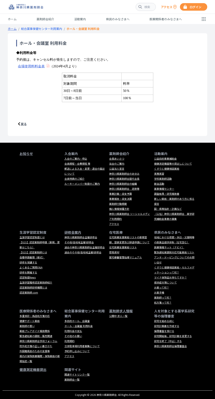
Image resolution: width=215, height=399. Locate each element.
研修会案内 (72, 232)
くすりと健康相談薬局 (166, 168)
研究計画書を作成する (166, 326)
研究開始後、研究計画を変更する (173, 336)
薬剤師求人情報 (121, 310)
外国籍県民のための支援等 (35, 351)
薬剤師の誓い (27, 326)
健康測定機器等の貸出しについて (173, 163)
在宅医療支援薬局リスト (123, 247)
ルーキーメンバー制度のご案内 (82, 183)
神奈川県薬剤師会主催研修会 (80, 237)
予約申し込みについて (77, 351)
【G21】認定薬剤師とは (33, 252)
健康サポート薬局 (30, 321)
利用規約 (69, 341)
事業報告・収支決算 (120, 198)
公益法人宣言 (116, 168)
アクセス (114, 224)
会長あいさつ (116, 158)
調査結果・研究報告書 (166, 193)
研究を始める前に (164, 321)
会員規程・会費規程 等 (77, 163)
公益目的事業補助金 (165, 158)
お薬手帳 (159, 292)
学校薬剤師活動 (163, 178)
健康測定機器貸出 (33, 369)
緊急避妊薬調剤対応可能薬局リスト (174, 252)
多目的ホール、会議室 (77, 321)
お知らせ (26, 153)
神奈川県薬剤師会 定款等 (124, 188)
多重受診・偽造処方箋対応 (35, 316)
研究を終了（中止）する (168, 341)
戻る (24, 124)
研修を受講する (28, 262)
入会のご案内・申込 (75, 158)
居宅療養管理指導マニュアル (125, 257)
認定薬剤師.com (29, 292)
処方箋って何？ (163, 302)
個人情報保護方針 (119, 208)
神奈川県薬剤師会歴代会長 (124, 178)
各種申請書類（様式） (32, 257)
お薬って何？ (161, 287)
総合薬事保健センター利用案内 (41, 29)
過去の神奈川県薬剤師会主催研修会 (84, 247)
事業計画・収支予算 (120, 193)
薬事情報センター (164, 188)
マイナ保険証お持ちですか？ (170, 277)
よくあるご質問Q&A (31, 267)
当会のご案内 (116, 163)
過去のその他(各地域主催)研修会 (82, 252)
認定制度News (28, 277)
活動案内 (80, 19)
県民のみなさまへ (118, 19)
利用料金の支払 (73, 331)
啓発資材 (114, 252)
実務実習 (159, 173)
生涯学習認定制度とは (32, 237)
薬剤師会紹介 (45, 19)
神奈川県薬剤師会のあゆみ (124, 173)
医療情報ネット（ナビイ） (169, 247)
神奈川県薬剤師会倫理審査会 (170, 346)
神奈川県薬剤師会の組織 (123, 183)
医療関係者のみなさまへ (165, 19)
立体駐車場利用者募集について (82, 346)
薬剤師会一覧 (72, 379)
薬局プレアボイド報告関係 (35, 331)
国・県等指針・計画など (168, 208)
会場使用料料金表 (31, 66)
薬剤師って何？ (163, 297)
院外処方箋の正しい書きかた (36, 346)
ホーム (12, 19)
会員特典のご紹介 (74, 178)
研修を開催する (28, 272)
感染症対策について (165, 282)
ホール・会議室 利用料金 (78, 326)
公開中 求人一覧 (118, 316)
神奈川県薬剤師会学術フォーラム (38, 341)
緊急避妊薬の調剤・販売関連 (36, 336)
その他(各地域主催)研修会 (79, 242)
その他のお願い (73, 336)
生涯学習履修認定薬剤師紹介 (36, 282)
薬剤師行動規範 (118, 203)
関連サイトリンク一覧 (77, 374)
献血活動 (159, 183)
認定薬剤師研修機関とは (33, 287)
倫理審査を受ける (164, 331)
